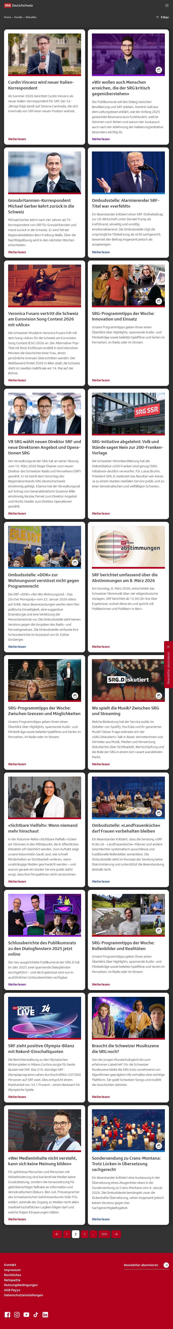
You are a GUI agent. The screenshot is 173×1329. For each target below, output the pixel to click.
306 (104, 1234)
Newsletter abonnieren (146, 1265)
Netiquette (12, 1280)
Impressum (12, 1270)
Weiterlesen (17, 139)
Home (7, 17)
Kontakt (10, 1265)
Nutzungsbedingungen (21, 1285)
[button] (167, 5)
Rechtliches (12, 1275)
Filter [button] (162, 17)
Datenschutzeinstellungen (23, 1295)
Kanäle (18, 17)
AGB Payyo (12, 1290)
